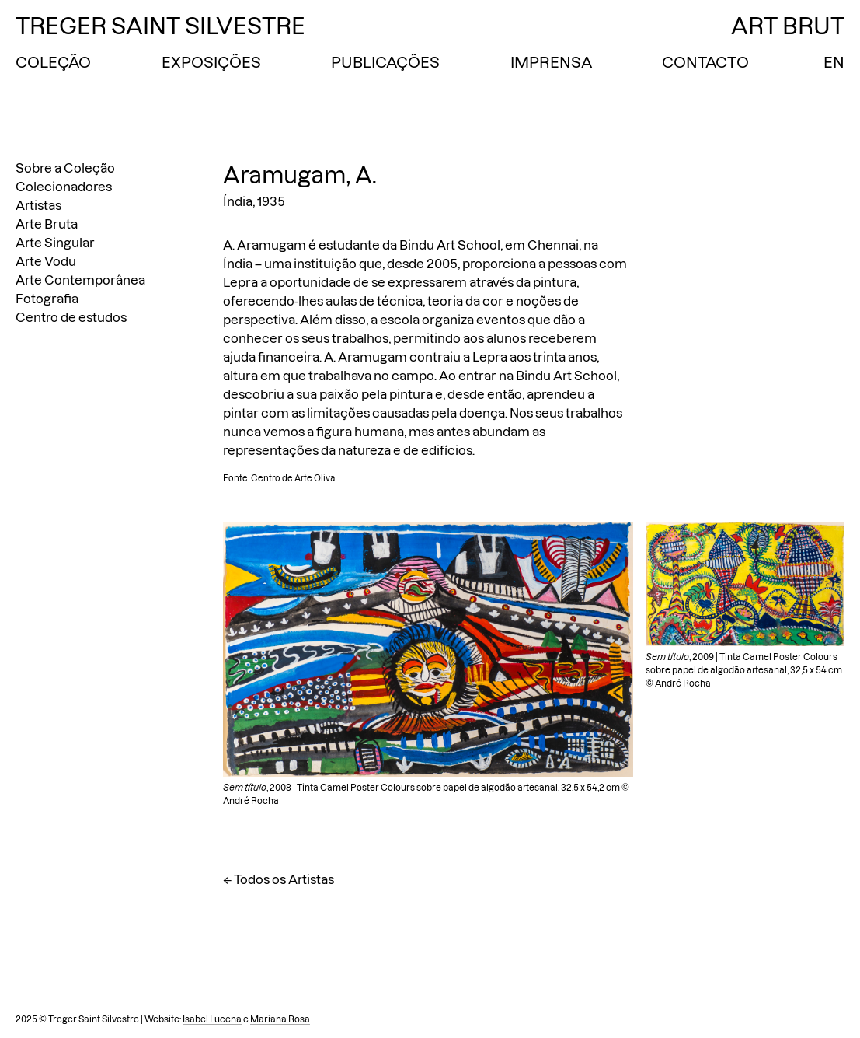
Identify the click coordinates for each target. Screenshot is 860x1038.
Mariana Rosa (280, 1019)
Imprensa (551, 62)
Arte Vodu (46, 261)
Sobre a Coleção (65, 168)
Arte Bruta (47, 224)
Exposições (211, 62)
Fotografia (47, 299)
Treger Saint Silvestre (160, 26)
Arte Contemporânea (80, 280)
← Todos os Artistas (278, 879)
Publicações (385, 62)
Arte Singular (55, 243)
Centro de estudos (71, 317)
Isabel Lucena (212, 1019)
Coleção (53, 62)
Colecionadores (64, 187)
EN (833, 62)
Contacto (705, 62)
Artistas (38, 205)
